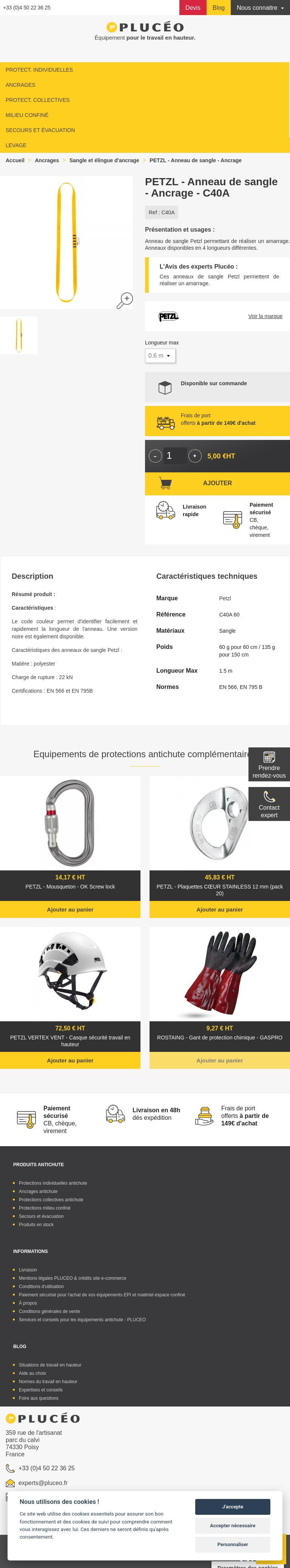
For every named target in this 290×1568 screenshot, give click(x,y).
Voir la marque (265, 316)
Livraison (28, 1270)
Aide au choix (32, 1373)
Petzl (225, 598)
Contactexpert (269, 811)
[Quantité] (175, 455)
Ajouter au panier (70, 909)
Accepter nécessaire (232, 1525)
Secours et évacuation (41, 1216)
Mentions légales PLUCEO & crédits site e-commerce (72, 1278)
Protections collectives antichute (51, 1199)
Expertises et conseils (41, 1390)
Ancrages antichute (38, 1191)
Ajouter (217, 483)
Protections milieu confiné (45, 1208)
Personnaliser (233, 1544)
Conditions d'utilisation (41, 1286)
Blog (219, 8)
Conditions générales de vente (49, 1311)
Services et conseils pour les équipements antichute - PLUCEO (82, 1319)
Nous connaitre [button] (258, 8)
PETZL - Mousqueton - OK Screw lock (70, 887)
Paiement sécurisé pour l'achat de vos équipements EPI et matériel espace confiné (102, 1294)
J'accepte (233, 1507)
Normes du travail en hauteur (48, 1381)
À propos (28, 1303)
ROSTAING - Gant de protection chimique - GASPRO (219, 1038)
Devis (193, 8)
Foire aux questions (39, 1398)
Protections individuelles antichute (53, 1183)
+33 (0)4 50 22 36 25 (26, 8)
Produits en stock (36, 1224)
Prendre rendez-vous (269, 772)
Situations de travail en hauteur (50, 1365)
